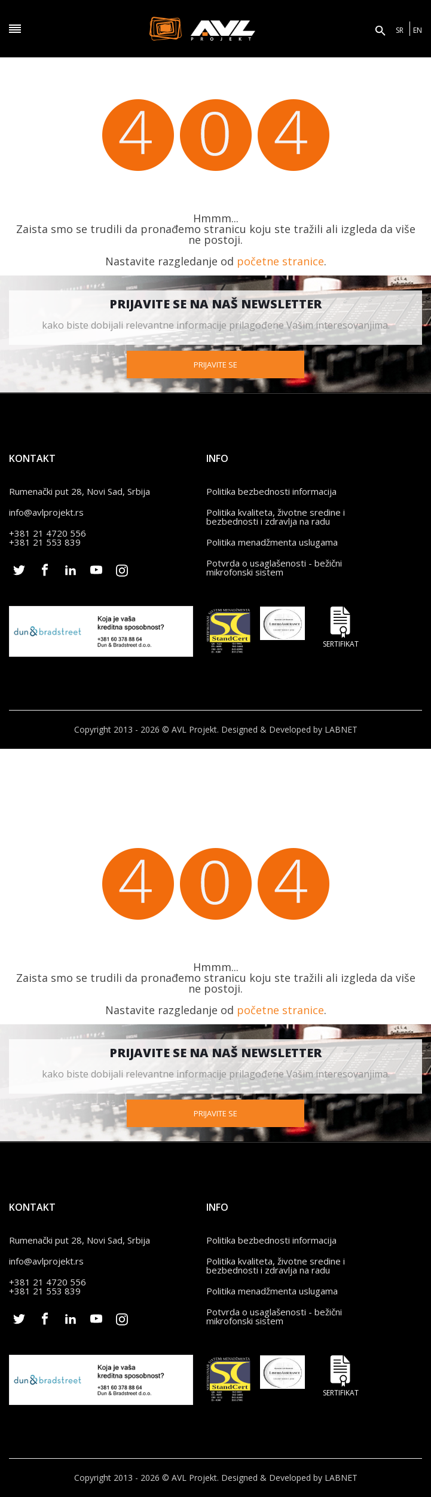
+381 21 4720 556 (47, 533)
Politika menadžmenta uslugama (272, 542)
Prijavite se (215, 364)
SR (400, 30)
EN (417, 30)
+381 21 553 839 (45, 542)
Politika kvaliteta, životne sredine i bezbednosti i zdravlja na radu (275, 516)
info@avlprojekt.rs (46, 512)
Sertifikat (341, 627)
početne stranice (280, 261)
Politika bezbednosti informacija (271, 491)
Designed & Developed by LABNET (289, 729)
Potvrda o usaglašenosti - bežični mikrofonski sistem (274, 567)
